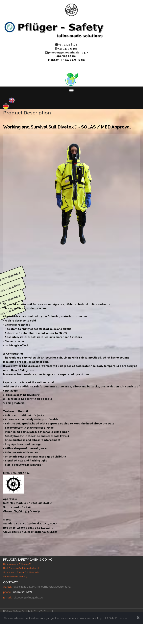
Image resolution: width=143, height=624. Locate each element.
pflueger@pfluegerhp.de (28, 597)
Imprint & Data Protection (112, 618)
